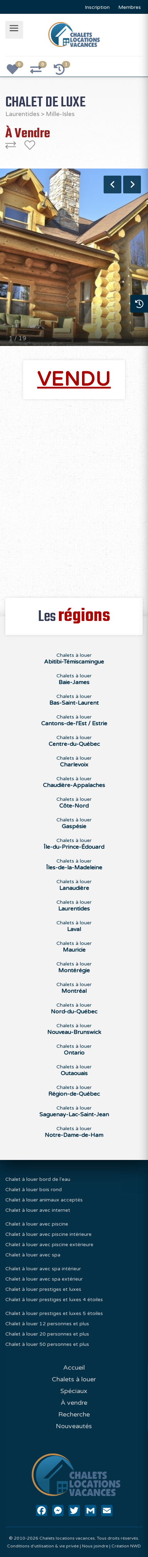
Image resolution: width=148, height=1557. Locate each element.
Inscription (97, 7)
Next (132, 184)
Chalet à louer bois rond (33, 1190)
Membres (129, 7)
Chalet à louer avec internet (37, 1210)
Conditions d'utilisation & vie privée (43, 1546)
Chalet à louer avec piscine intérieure (48, 1234)
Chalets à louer (74, 1379)
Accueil (74, 1367)
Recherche (74, 1414)
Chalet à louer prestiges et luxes (43, 1289)
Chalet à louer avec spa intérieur (43, 1269)
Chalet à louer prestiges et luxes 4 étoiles (54, 1300)
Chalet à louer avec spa (32, 1255)
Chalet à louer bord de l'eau (37, 1179)
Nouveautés (74, 1426)
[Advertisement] (74, 494)
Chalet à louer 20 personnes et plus (47, 1334)
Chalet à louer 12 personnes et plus (47, 1324)
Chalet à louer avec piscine (36, 1224)
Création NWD (126, 1546)
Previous (112, 184)
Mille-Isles (60, 114)
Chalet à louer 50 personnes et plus (47, 1344)
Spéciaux (73, 1391)
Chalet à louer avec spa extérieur (44, 1279)
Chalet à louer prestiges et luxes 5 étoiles (54, 1313)
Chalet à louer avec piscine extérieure (49, 1245)
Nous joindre (95, 1546)
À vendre (74, 1403)
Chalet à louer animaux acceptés (44, 1200)
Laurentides (22, 114)
